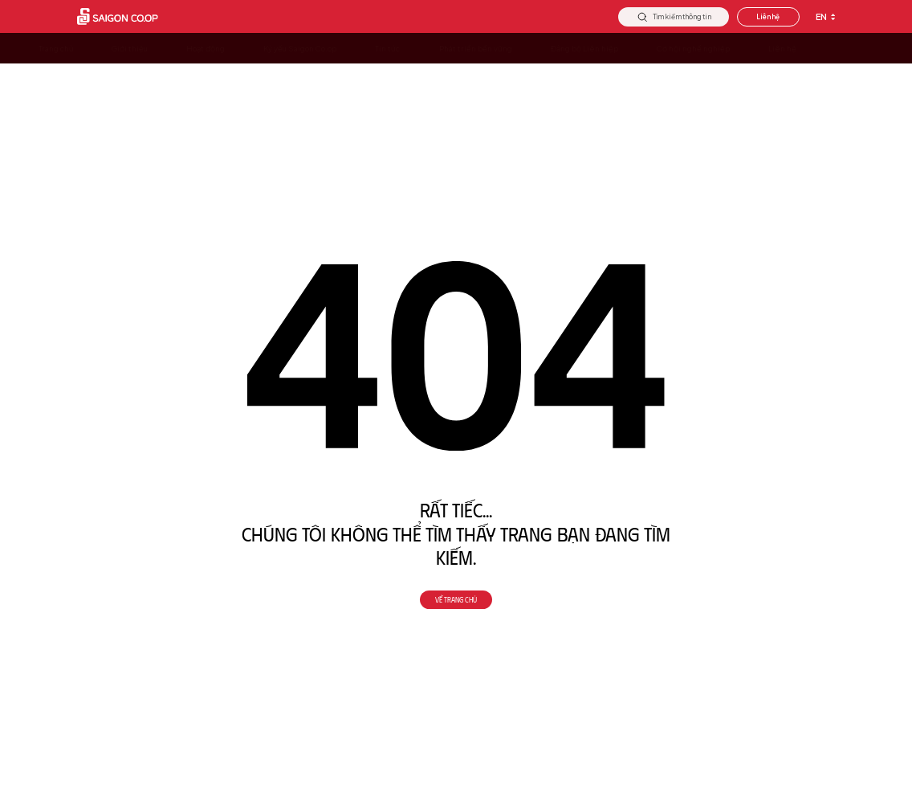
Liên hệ (768, 16)
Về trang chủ (456, 600)
